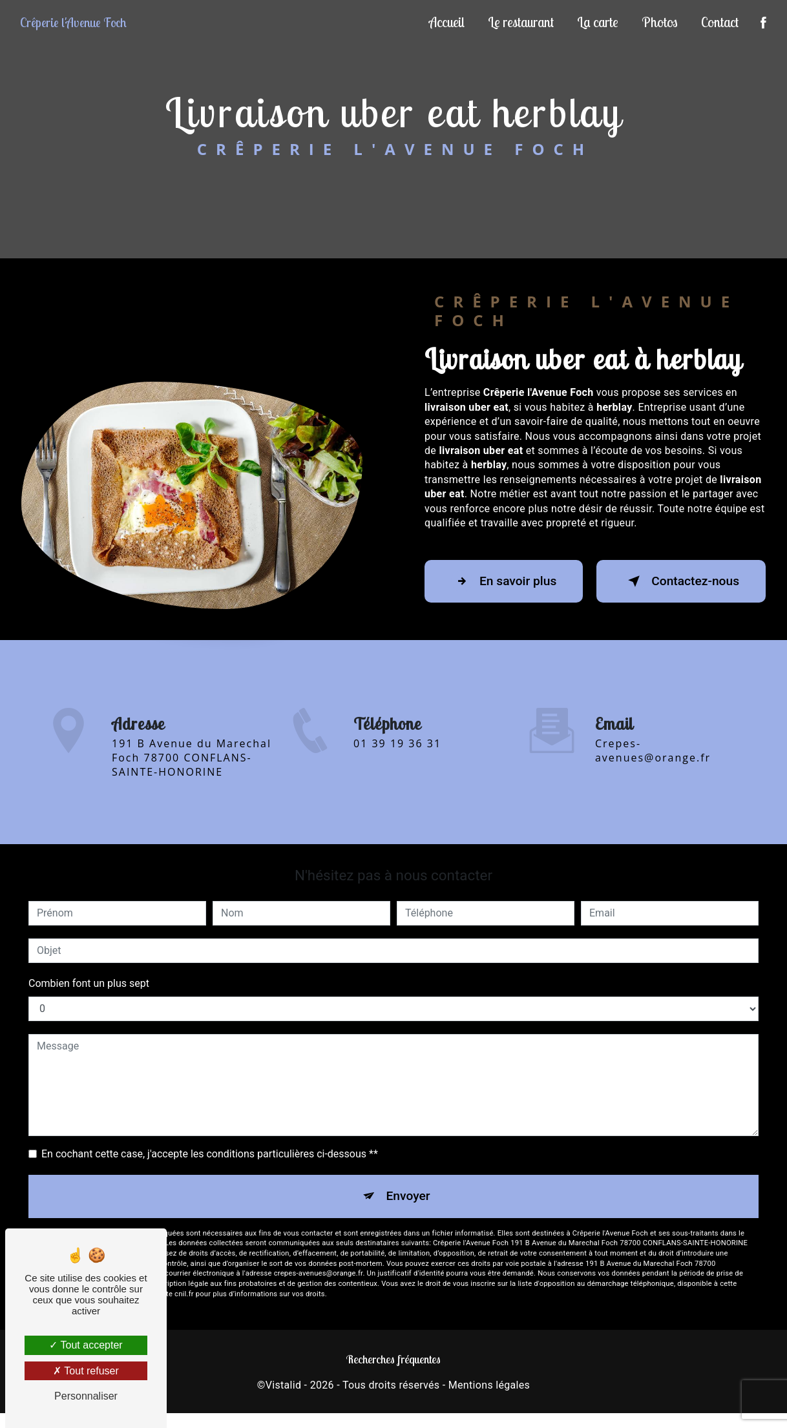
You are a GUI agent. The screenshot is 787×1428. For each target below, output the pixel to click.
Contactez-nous (681, 581)
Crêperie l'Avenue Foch (73, 22)
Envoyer (408, 1195)
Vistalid (284, 1385)
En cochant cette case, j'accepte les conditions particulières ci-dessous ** (209, 1154)
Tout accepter (85, 1345)
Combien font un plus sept (88, 983)
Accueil (447, 22)
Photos (660, 22)
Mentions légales (489, 1385)
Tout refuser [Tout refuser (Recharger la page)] (86, 1370)
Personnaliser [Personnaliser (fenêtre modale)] (86, 1396)
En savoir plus (503, 581)
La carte (597, 22)
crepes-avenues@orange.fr (653, 739)
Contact (720, 22)
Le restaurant (521, 22)
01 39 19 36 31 (397, 755)
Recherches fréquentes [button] (393, 1359)
